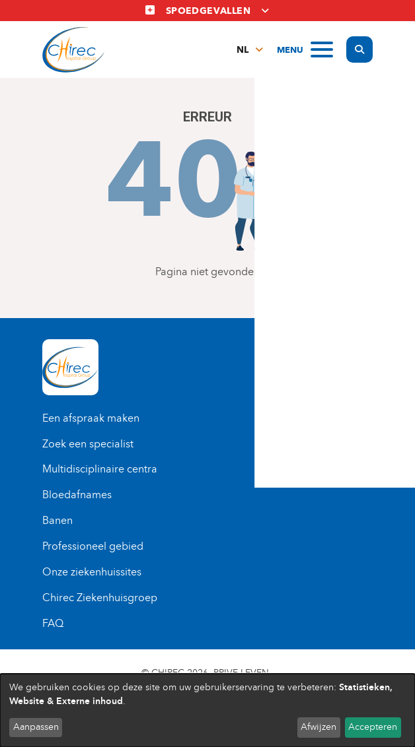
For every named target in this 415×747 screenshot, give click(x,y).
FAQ (52, 623)
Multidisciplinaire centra (99, 469)
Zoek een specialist (87, 444)
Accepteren (372, 726)
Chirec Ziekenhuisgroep (99, 597)
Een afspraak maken (90, 418)
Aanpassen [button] (36, 726)
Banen (57, 520)
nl (242, 49)
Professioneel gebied (92, 546)
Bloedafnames (77, 494)
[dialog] (207, 710)
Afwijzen (318, 726)
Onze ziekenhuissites (91, 572)
